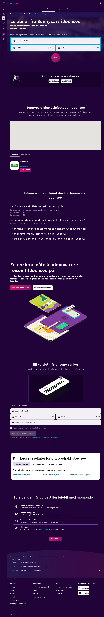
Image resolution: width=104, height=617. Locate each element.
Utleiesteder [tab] (25, 154)
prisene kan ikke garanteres (64, 556)
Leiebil (12, 13)
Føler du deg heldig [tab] (55, 464)
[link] (25, 170)
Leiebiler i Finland (22, 13)
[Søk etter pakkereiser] (3, 23)
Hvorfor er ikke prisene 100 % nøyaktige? (56, 570)
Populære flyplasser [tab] (21, 464)
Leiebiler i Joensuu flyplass (50, 474)
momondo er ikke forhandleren (56, 563)
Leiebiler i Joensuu (34, 13)
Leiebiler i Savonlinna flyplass (80, 474)
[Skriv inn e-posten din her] (58, 422)
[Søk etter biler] (3, 18)
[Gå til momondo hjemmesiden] (14, 3)
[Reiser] (3, 29)
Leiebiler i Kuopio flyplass (21, 474)
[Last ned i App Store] (66, 81)
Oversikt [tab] (15, 154)
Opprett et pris (43, 529)
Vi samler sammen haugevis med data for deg (56, 566)
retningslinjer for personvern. (51, 437)
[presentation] (66, 81)
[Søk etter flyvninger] (3, 10)
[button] (3, 3)
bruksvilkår (37, 437)
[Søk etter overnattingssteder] (3, 14)
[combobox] (18, 35)
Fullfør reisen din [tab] (38, 464)
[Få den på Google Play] (53, 81)
